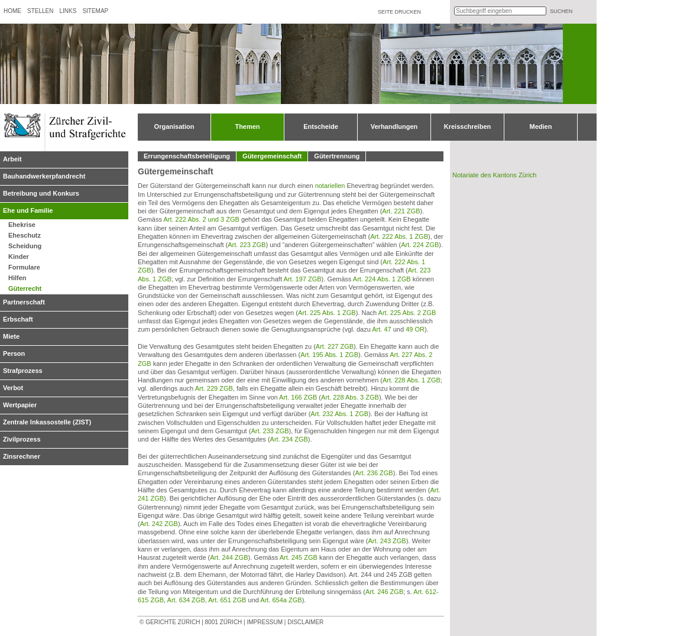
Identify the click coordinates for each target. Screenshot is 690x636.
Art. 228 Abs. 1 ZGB (411, 380)
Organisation (174, 126)
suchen (561, 11)
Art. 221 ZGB (401, 211)
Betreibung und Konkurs (41, 193)
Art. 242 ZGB (159, 523)
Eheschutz (24, 235)
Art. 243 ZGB (387, 540)
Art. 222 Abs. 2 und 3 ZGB (201, 219)
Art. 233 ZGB (270, 430)
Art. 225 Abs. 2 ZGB (407, 312)
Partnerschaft (24, 302)
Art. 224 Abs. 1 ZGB (382, 279)
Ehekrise (21, 224)
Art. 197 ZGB (302, 279)
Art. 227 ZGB (335, 346)
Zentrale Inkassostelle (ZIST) (47, 422)
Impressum (265, 622)
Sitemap (95, 11)
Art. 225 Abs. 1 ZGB (327, 312)
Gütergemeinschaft (272, 156)
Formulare (24, 267)
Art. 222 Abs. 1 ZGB (399, 236)
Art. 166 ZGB (298, 397)
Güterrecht (24, 288)
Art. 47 (381, 329)
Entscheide (320, 126)
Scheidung (24, 245)
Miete (11, 336)
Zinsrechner (21, 456)
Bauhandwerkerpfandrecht (44, 176)
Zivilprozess (22, 439)
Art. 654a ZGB (281, 599)
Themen (247, 126)
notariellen (330, 185)
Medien (541, 126)
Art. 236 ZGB (374, 472)
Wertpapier (20, 404)
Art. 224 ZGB (420, 244)
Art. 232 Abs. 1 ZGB (339, 413)
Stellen (40, 11)
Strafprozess (23, 370)
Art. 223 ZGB (246, 244)
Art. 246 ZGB (384, 591)
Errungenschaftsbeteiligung (187, 156)
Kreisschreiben (467, 126)
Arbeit (12, 159)
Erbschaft (18, 319)
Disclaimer (305, 622)
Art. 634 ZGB (186, 599)
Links (67, 11)
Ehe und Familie (28, 210)
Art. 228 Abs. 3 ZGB (350, 397)
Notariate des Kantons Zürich (494, 175)
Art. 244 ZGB (229, 557)
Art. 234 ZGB (289, 439)
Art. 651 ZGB (227, 599)
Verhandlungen (394, 126)
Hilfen (17, 277)
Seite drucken (399, 12)
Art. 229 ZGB (214, 388)
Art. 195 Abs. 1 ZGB (329, 354)
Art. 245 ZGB (299, 557)
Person (14, 353)
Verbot (13, 387)
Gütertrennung (336, 156)
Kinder (18, 256)
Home (12, 11)
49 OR (415, 329)
